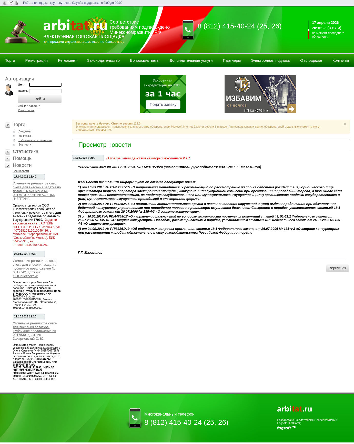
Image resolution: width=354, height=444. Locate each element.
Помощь (22, 158)
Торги (10, 60)
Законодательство (103, 60)
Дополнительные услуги (191, 60)
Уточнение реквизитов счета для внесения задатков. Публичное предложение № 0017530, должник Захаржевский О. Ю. (35, 330)
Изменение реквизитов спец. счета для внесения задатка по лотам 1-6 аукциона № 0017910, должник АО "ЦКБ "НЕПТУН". (37, 191)
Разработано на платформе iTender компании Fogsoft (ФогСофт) (307, 421)
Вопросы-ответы (144, 60)
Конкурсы (24, 135)
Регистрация (36, 60)
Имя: (21, 84)
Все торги (24, 144)
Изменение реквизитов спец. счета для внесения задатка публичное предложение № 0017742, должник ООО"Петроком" (35, 268)
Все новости (21, 170)
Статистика (25, 151)
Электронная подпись (270, 60)
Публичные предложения (35, 140)
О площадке (311, 60)
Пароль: (23, 90)
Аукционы (24, 131)
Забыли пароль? (29, 105)
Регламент (67, 60)
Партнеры (232, 60)
